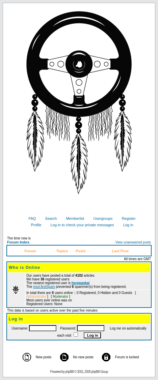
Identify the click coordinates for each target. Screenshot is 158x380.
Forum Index (18, 242)
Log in (125, 225)
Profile (33, 225)
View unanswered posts (133, 242)
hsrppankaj (80, 283)
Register (126, 218)
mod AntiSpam (44, 287)
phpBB (69, 372)
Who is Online (24, 267)
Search (48, 218)
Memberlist (72, 218)
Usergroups (100, 218)
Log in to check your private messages (80, 225)
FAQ (29, 218)
